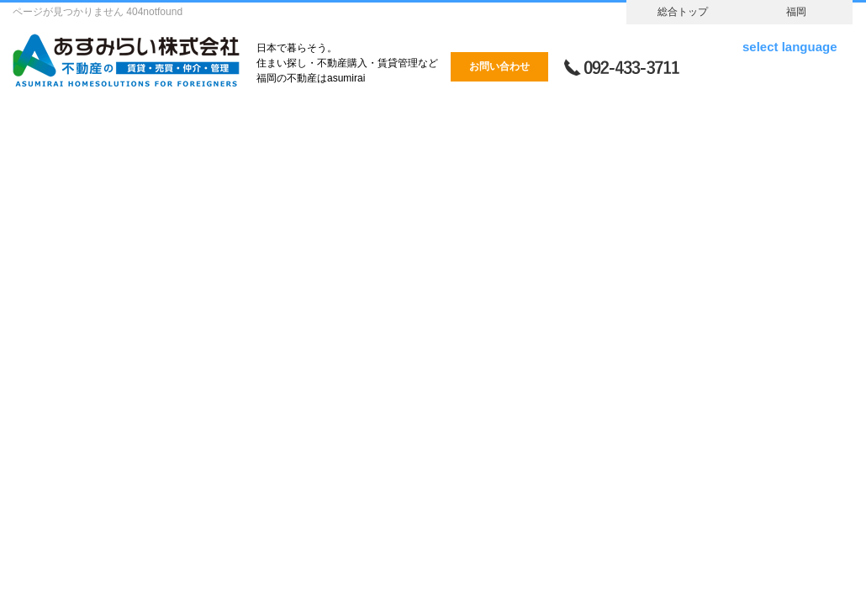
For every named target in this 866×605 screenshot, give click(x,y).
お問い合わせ (499, 66)
